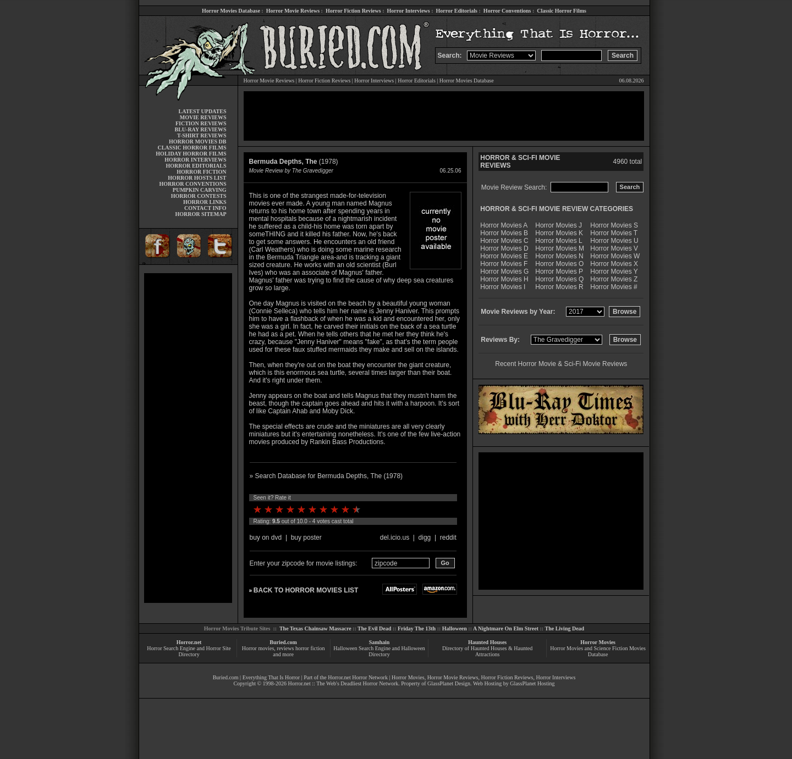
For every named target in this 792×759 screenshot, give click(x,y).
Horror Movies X (614, 264)
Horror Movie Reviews (293, 11)
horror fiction (310, 648)
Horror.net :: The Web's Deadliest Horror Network (343, 683)
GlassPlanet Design (448, 683)
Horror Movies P (559, 271)
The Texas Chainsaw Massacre (315, 628)
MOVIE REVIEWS (203, 117)
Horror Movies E (504, 256)
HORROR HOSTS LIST (197, 178)
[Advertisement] (188, 438)
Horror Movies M (559, 248)
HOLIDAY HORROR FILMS (191, 154)
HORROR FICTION (201, 172)
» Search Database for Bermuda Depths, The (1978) (326, 476)
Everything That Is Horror (271, 677)
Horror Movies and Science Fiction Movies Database (598, 651)
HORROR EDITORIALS (196, 166)
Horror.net (189, 642)
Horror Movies (597, 642)
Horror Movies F (503, 264)
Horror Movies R (559, 287)
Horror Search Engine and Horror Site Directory (188, 651)
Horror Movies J (558, 225)
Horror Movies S (614, 225)
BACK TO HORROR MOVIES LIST (306, 590)
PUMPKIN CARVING (200, 190)
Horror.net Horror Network (358, 677)
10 (356, 509)
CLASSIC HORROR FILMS (191, 148)
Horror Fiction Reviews (353, 11)
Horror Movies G (504, 271)
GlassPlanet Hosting (532, 683)
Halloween (454, 628)
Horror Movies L (558, 241)
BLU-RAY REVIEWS (200, 129)
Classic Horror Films (561, 11)
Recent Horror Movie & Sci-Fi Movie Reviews (561, 364)
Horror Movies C (504, 241)
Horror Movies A (503, 225)
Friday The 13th (417, 628)
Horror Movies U (614, 241)
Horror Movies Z (613, 279)
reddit (448, 537)
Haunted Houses (487, 642)
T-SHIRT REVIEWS (201, 135)
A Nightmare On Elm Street (505, 628)
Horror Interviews (408, 11)
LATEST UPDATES (203, 111)
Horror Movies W (615, 256)
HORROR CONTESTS (199, 196)
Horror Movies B (504, 233)
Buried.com (283, 642)
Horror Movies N (559, 256)
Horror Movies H (504, 279)
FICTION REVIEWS (201, 123)
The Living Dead (565, 628)
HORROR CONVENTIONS (193, 184)
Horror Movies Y (613, 271)
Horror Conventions (507, 11)
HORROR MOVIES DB (197, 141)
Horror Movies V (614, 248)
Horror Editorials (456, 11)
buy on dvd (266, 537)
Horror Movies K (559, 233)
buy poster (306, 537)
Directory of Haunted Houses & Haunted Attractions (487, 651)
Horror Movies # (613, 287)
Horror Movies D (504, 248)
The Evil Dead (374, 628)
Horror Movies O (559, 264)
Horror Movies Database (231, 11)
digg (425, 537)
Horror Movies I (502, 287)
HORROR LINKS (205, 202)
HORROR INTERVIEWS (195, 160)
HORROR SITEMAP (200, 214)
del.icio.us (394, 537)
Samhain (379, 642)
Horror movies (258, 648)
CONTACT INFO (205, 208)
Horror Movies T (613, 233)
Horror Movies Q (559, 279)
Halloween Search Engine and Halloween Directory (379, 651)
